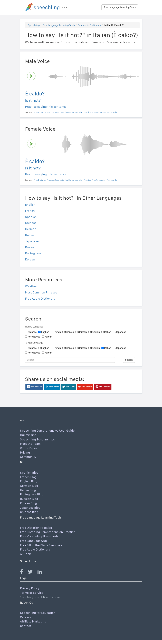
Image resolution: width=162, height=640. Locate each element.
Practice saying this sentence (45, 106)
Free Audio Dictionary (89, 25)
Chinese (30, 223)
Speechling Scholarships (37, 439)
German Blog (29, 485)
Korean (30, 259)
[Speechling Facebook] (23, 572)
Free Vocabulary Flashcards (39, 536)
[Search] (70, 360)
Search (129, 359)
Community (28, 456)
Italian (29, 235)
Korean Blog (28, 503)
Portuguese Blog (31, 494)
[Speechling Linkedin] (41, 572)
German (30, 229)
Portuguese (33, 253)
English (30, 204)
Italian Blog (28, 490)
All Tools (26, 554)
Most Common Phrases (41, 292)
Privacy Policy (30, 588)
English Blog (28, 481)
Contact (25, 626)
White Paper (28, 448)
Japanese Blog (30, 507)
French (30, 210)
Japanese (32, 241)
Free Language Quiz (33, 541)
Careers (25, 617)
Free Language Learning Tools (120, 7)
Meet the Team (30, 443)
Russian (30, 247)
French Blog (28, 477)
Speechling (34, 25)
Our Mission (28, 435)
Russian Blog (29, 498)
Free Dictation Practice (36, 527)
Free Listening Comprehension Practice (47, 532)
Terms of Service (31, 592)
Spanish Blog (29, 472)
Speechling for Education (37, 612)
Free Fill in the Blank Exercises (41, 545)
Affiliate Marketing (33, 621)
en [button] (64, 7)
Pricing (25, 452)
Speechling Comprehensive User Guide (47, 430)
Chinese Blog (29, 512)
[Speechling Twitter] (32, 572)
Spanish (31, 217)
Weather (31, 286)
